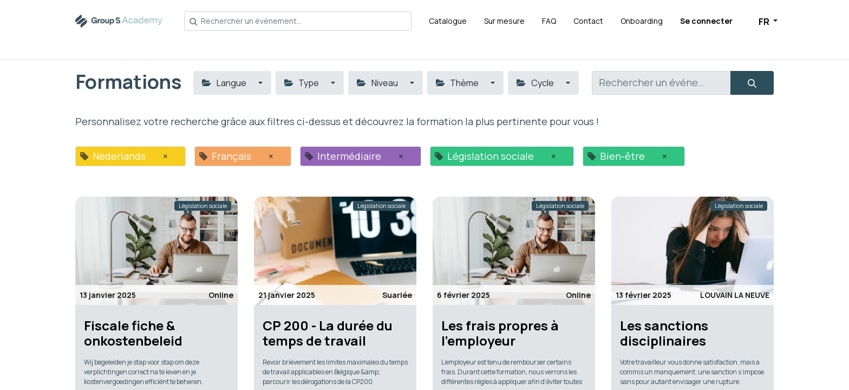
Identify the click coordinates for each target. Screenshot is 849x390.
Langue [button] (224, 83)
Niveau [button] (378, 83)
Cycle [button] (536, 83)
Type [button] (302, 83)
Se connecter (706, 21)
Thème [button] (458, 83)
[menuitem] (447, 21)
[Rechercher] (752, 83)
